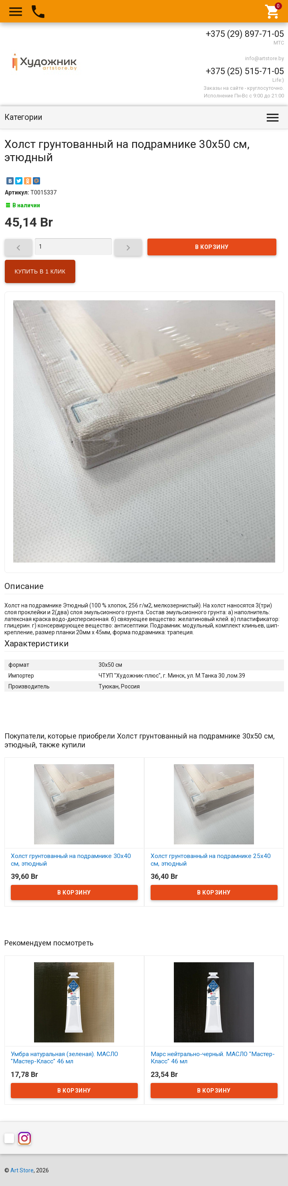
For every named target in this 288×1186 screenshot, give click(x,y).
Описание (24, 586)
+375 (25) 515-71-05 (245, 71)
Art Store (22, 1170)
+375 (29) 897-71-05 (245, 34)
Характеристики (36, 643)
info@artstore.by (264, 58)
